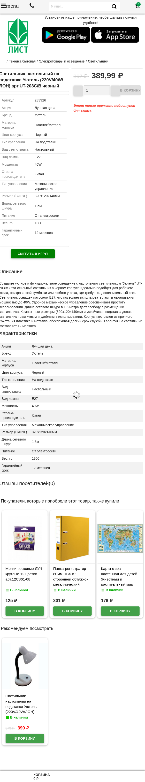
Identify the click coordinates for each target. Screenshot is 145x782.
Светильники (98, 61)
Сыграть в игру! (33, 254)
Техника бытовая (22, 61)
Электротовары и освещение (61, 61)
